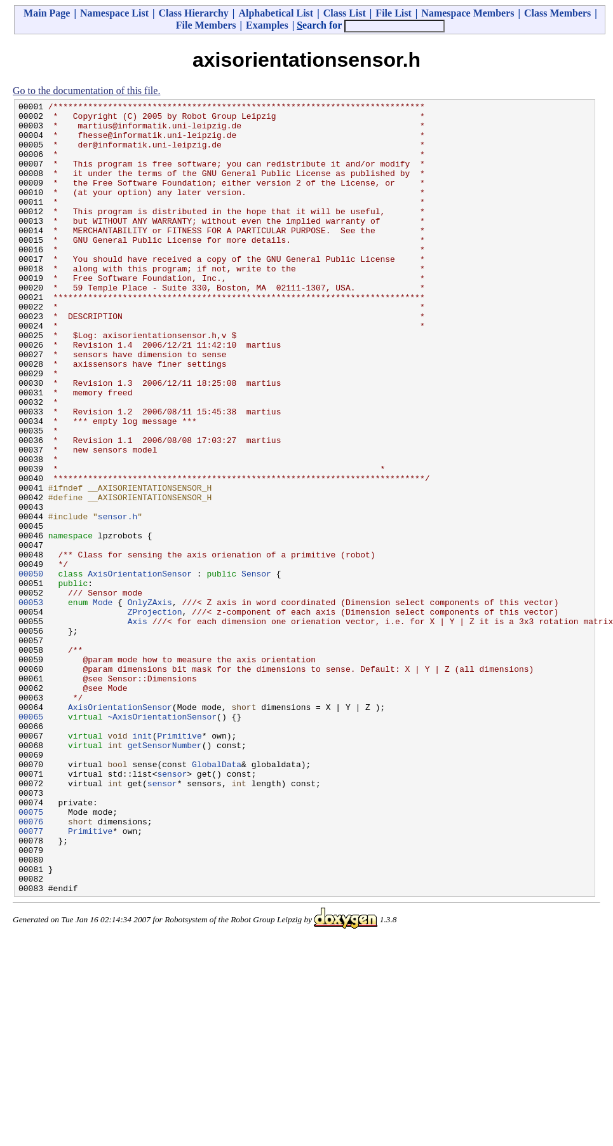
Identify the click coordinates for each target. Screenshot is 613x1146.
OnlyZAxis (150, 703)
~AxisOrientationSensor (162, 840)
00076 (30, 966)
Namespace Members (467, 13)
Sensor (256, 668)
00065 (30, 840)
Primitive (179, 863)
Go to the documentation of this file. (86, 90)
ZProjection (155, 714)
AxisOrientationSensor (140, 668)
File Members (206, 25)
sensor (172, 909)
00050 (30, 668)
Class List (344, 13)
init (142, 863)
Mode (102, 703)
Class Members (557, 13)
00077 (30, 977)
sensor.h (117, 600)
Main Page (47, 13)
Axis (137, 726)
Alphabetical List (275, 13)
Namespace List (114, 13)
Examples (267, 25)
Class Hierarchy (193, 13)
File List (393, 13)
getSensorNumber (165, 874)
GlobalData (216, 897)
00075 (30, 954)
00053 (30, 703)
